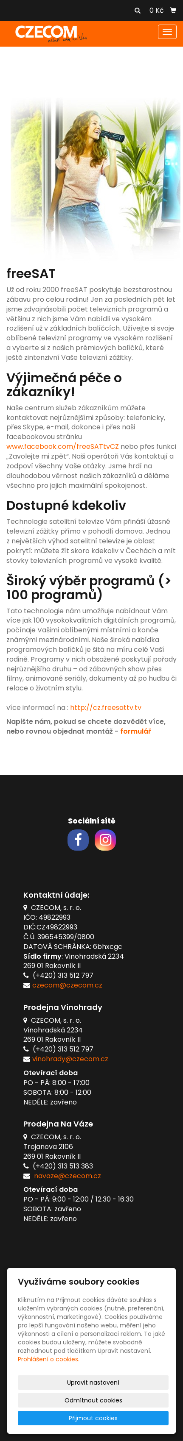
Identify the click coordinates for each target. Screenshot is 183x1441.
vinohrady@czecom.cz (70, 1059)
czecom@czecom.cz (67, 985)
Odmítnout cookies (93, 1400)
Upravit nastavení (93, 1382)
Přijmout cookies (93, 1418)
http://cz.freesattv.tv (105, 707)
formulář (135, 731)
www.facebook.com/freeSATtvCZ (62, 446)
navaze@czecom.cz (67, 1176)
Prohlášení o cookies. (48, 1359)
